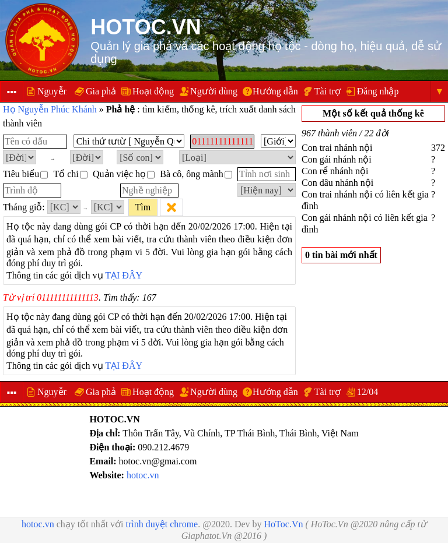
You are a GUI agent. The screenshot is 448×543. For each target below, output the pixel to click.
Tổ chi (70, 174)
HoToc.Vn (283, 524)
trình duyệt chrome (162, 524)
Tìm (142, 207)
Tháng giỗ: (24, 207)
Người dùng (213, 91)
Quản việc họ (124, 174)
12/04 (367, 392)
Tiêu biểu (25, 174)
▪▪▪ (11, 92)
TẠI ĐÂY (123, 275)
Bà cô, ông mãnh (196, 174)
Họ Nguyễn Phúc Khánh (50, 109)
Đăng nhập (378, 91)
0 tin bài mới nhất (341, 255)
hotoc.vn (143, 475)
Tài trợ (327, 91)
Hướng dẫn (275, 91)
